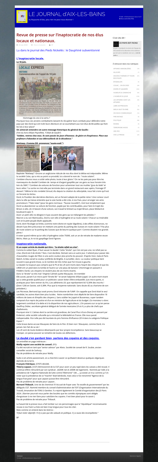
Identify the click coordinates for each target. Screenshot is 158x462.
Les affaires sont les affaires (126, 101)
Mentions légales (135, 456)
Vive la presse (126, 135)
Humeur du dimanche (126, 93)
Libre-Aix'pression (126, 106)
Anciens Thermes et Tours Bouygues (126, 77)
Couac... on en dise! (126, 85)
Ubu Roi (126, 131)
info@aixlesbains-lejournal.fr (133, 17)
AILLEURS (126, 72)
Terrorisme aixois (126, 127)
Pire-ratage (126, 117)
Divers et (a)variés (126, 89)
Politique (126, 120)
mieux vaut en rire (126, 109)
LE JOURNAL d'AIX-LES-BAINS (67, 14)
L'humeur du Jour (126, 96)
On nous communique (126, 113)
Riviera (126, 124)
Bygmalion (126, 82)
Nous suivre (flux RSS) (126, 19)
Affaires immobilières (126, 69)
